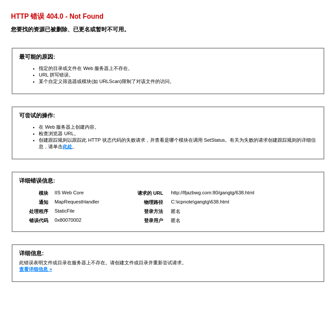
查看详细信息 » (35, 269)
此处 (67, 146)
